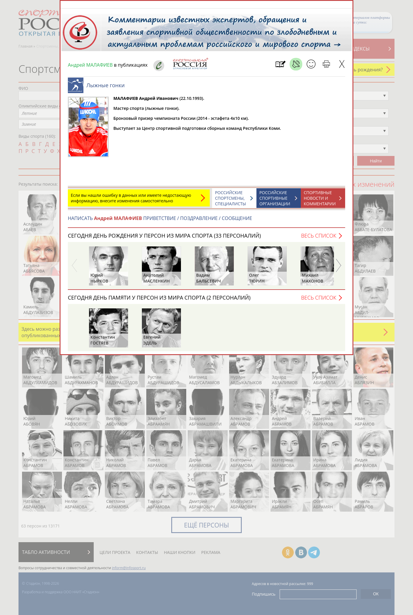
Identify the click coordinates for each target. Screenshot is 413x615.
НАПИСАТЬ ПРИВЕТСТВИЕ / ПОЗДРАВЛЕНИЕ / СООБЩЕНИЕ (160, 221)
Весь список (318, 238)
